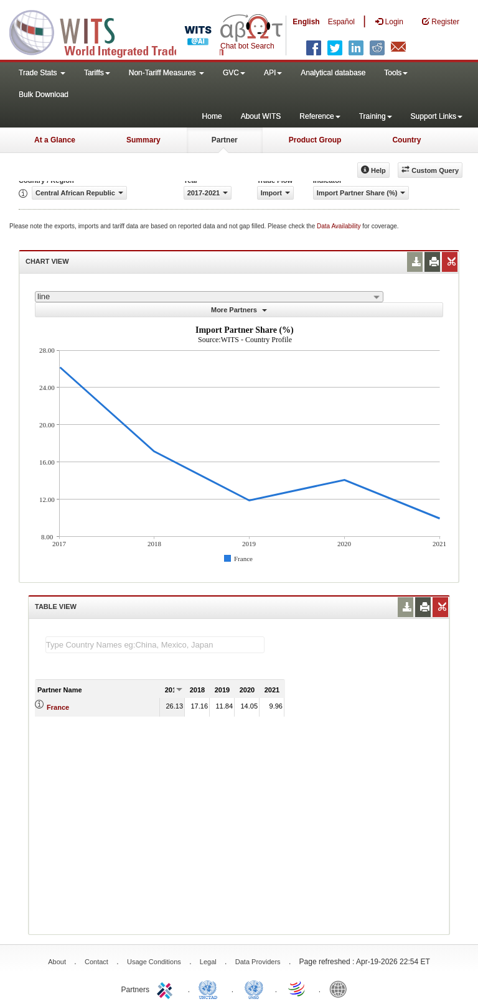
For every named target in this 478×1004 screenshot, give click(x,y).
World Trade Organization (297, 988)
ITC (166, 988)
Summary (143, 140)
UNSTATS (253, 988)
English (306, 21)
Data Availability (339, 226)
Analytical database (333, 72)
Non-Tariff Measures (166, 72)
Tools (396, 72)
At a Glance (54, 140)
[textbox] (155, 644)
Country (406, 140)
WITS (124, 31)
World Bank (341, 988)
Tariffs (97, 72)
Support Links (436, 116)
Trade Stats (42, 72)
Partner (225, 140)
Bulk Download (43, 94)
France (58, 707)
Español (341, 21)
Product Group (315, 140)
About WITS (261, 116)
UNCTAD (210, 988)
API (273, 72)
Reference (319, 116)
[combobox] (209, 296)
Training (375, 116)
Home (212, 116)
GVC (234, 72)
